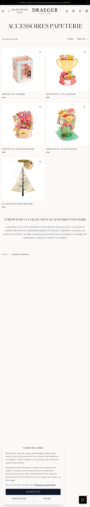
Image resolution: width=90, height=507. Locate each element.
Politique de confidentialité (45, 485)
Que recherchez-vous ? (18, 11)
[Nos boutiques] (73, 11)
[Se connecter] (67, 11)
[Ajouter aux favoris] (40, 52)
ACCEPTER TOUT (33, 492)
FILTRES (70, 39)
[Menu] (3, 11)
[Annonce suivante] (87, 2)
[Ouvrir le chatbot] (83, 500)
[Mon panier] (86, 11)
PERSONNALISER (19, 498)
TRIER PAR (82, 39)
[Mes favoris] (80, 11)
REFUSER (47, 498)
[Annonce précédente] (2, 2)
